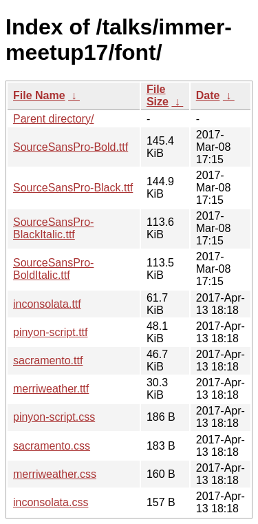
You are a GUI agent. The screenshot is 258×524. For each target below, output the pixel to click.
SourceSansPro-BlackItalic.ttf (53, 228)
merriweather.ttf (51, 389)
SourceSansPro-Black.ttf (73, 187)
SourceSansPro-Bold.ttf (70, 147)
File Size (158, 95)
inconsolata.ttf (47, 304)
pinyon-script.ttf (50, 332)
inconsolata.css (50, 502)
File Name (39, 95)
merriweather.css (54, 474)
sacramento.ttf (48, 360)
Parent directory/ (53, 119)
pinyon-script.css (54, 417)
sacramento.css (51, 446)
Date (208, 95)
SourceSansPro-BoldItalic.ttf (53, 269)
